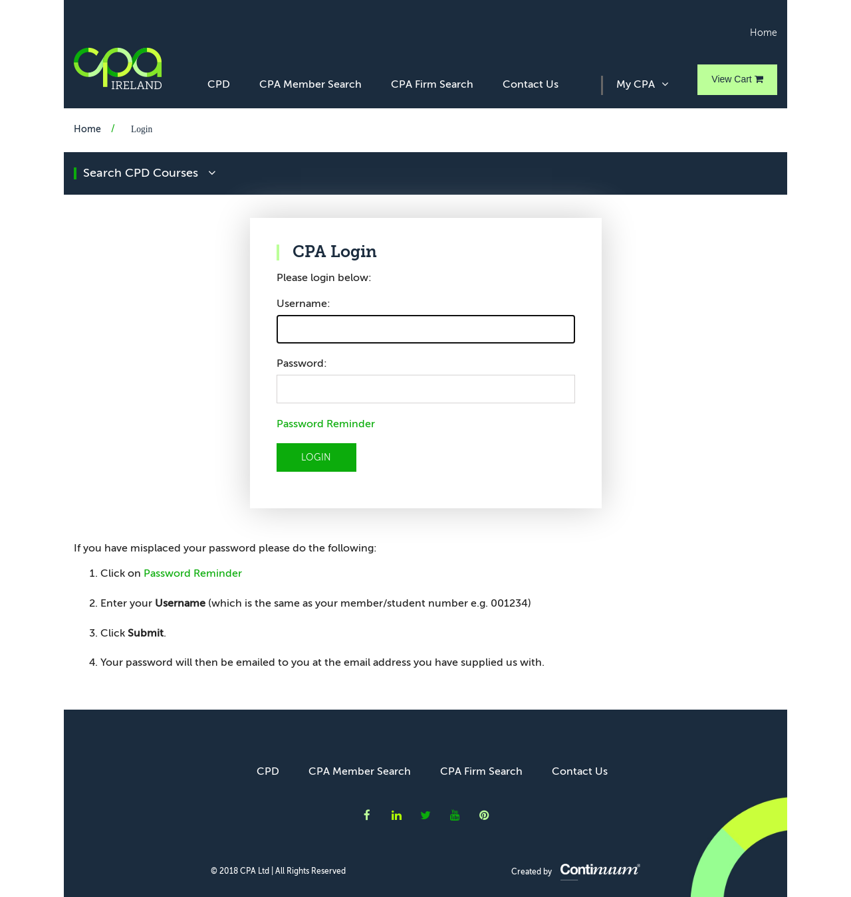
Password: (302, 364)
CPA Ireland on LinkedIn (397, 815)
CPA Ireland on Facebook (367, 815)
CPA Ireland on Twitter (425, 815)
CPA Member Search (310, 85)
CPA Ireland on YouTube (455, 815)
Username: (303, 304)
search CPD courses (149, 173)
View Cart (737, 79)
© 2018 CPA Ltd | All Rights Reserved (278, 872)
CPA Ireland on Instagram (484, 815)
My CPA (642, 84)
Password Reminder (326, 424)
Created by (575, 872)
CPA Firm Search (432, 85)
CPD (218, 85)
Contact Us (530, 85)
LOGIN (316, 457)
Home (763, 33)
